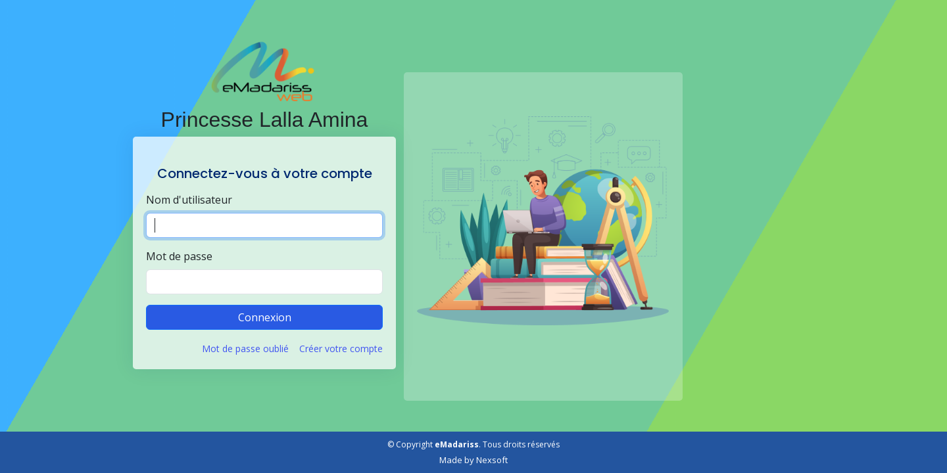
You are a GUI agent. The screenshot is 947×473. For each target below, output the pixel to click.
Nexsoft (492, 460)
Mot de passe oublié (245, 348)
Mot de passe (179, 256)
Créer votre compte (341, 348)
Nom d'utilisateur (189, 199)
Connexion (264, 317)
